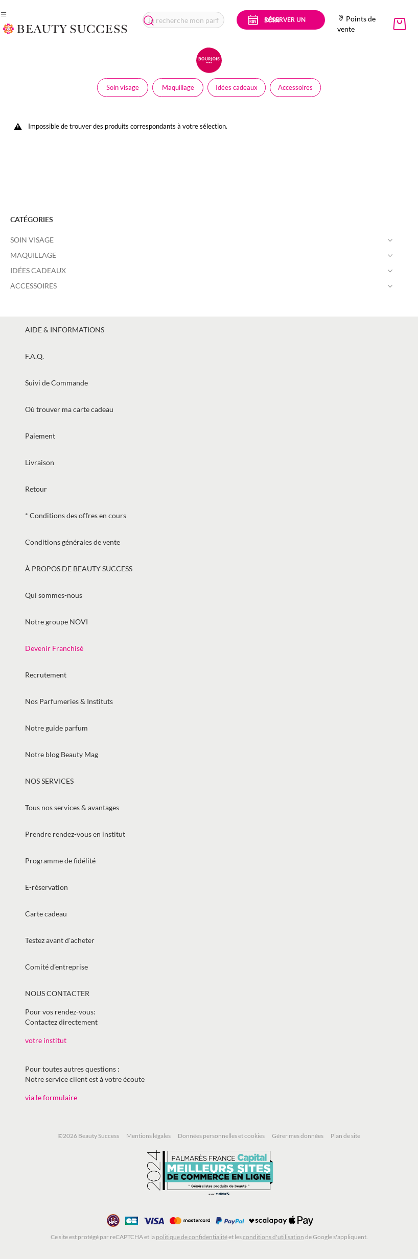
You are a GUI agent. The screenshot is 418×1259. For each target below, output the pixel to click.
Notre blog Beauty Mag (61, 754)
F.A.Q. (34, 356)
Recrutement (45, 674)
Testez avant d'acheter (60, 940)
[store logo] (65, 28)
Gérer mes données (297, 1136)
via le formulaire (51, 1097)
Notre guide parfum (56, 727)
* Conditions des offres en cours (75, 515)
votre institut (45, 1040)
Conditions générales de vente (72, 542)
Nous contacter (57, 993)
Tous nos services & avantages (72, 807)
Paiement (40, 435)
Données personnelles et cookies (221, 1136)
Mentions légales (148, 1136)
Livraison (39, 462)
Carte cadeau (46, 913)
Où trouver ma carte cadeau (69, 409)
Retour (36, 489)
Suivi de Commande (56, 382)
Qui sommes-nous (53, 595)
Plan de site (345, 1136)
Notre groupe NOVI (56, 621)
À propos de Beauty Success (78, 568)
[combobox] (184, 20)
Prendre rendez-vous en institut (75, 834)
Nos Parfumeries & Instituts (69, 701)
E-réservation (46, 887)
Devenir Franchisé (54, 648)
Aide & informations (64, 329)
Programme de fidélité (60, 860)
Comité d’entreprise (56, 966)
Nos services (49, 781)
